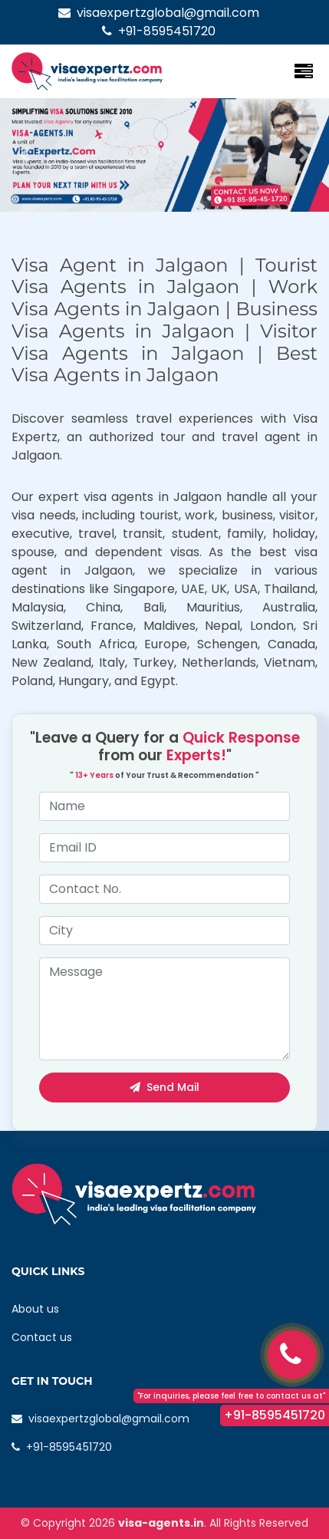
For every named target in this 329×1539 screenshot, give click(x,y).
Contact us (42, 1337)
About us (35, 1309)
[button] (24, 155)
